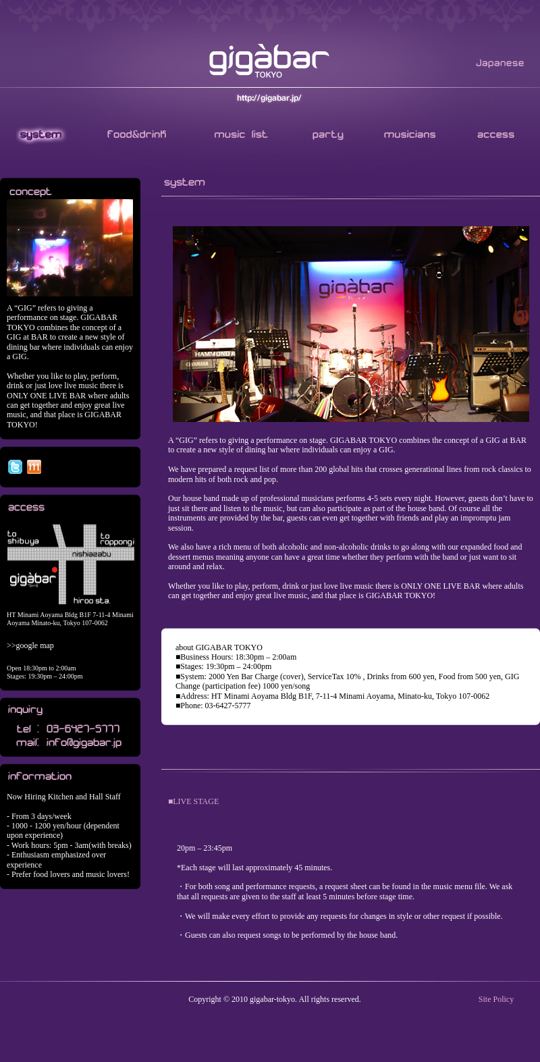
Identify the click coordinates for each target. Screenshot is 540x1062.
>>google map (30, 645)
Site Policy (496, 999)
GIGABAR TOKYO (270, 61)
